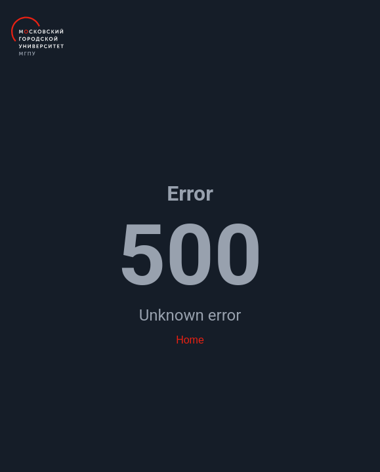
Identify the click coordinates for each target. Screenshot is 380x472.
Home (190, 339)
